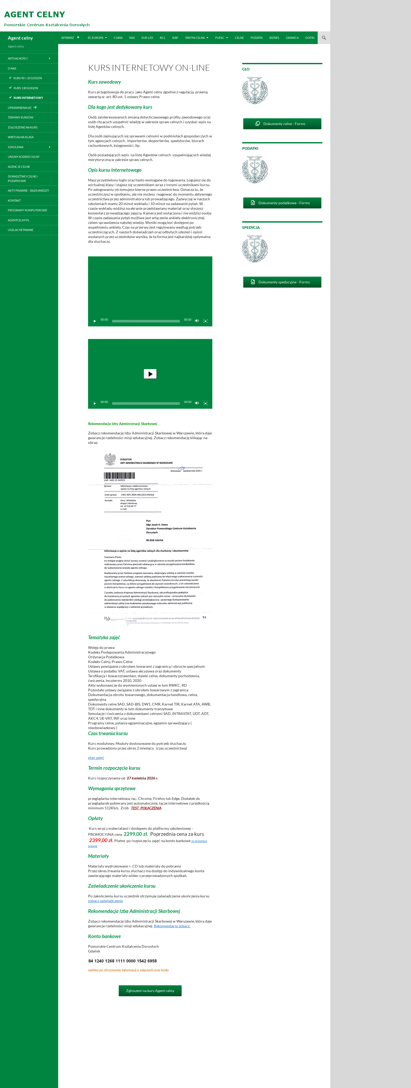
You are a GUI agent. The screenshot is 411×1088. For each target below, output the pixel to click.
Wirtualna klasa (21, 137)
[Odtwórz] (95, 321)
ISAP (175, 37)
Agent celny (20, 38)
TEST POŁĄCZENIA (146, 808)
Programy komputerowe (27, 210)
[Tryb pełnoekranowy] (205, 321)
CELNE (239, 37)
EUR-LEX (147, 37)
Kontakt (14, 200)
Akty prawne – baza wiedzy (28, 190)
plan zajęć (96, 757)
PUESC (219, 37)
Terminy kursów (20, 117)
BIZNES (274, 37)
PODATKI (257, 37)
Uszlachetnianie (20, 229)
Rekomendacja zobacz (172, 926)
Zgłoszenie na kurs (22, 127)
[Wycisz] (197, 321)
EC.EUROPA (95, 37)
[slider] (146, 403)
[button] (150, 374)
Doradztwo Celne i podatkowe (22, 178)
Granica (292, 37)
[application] (150, 291)
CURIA (118, 37)
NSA (132, 37)
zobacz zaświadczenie (105, 900)
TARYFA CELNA (195, 37)
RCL (162, 37)
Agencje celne (19, 166)
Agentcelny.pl (19, 220)
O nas (12, 68)
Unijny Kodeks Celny (24, 156)
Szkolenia (15, 147)
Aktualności (18, 58)
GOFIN (309, 37)
